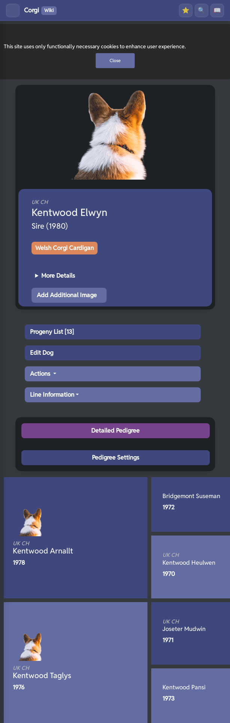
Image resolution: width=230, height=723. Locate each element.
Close (115, 60)
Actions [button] (41, 374)
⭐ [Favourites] (185, 10)
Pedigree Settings (115, 457)
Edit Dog (41, 353)
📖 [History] (217, 10)
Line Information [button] (52, 395)
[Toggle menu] (13, 10)
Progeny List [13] (52, 332)
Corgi (40, 10)
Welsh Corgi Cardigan (64, 248)
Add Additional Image (67, 295)
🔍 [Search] (201, 10)
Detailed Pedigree (115, 430)
